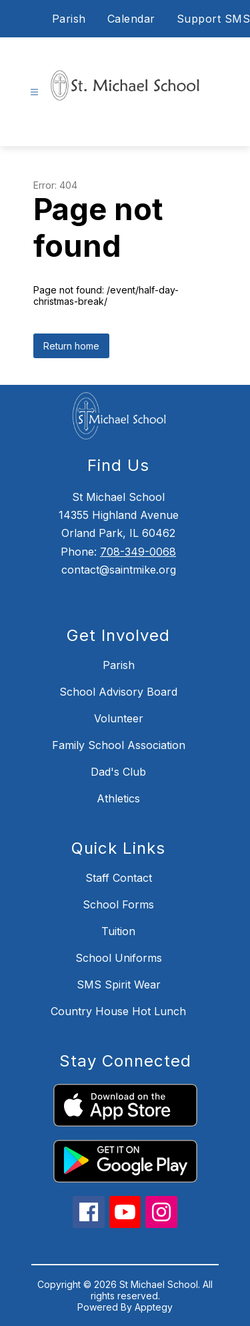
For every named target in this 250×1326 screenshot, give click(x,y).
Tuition (118, 931)
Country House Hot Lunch (118, 1011)
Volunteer (118, 718)
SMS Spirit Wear (119, 984)
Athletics (118, 798)
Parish (69, 18)
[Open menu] (34, 92)
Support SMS (214, 18)
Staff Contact (118, 877)
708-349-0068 (138, 551)
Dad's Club (118, 771)
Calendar (131, 18)
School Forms (118, 904)
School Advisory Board (118, 691)
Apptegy (154, 1307)
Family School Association (118, 745)
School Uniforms (118, 957)
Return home (71, 346)
